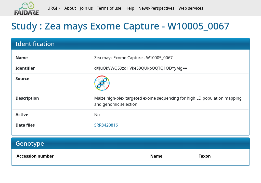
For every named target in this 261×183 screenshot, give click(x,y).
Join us (86, 8)
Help (129, 8)
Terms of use (109, 8)
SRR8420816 (106, 125)
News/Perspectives (156, 8)
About (70, 8)
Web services (190, 8)
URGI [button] (52, 8)
